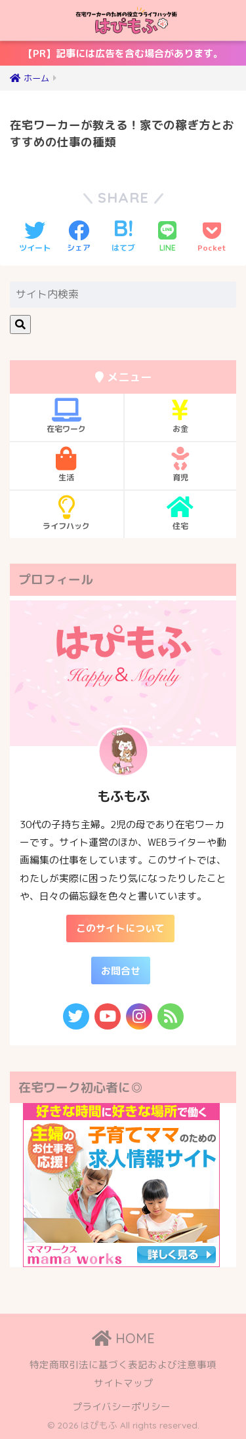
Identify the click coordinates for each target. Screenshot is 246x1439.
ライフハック (66, 513)
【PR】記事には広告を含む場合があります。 (115, 56)
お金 (180, 416)
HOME (123, 1338)
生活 (66, 464)
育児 (180, 464)
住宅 (180, 513)
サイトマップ (123, 1383)
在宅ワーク (66, 416)
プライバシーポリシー (121, 1406)
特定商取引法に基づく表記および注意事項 (123, 1364)
